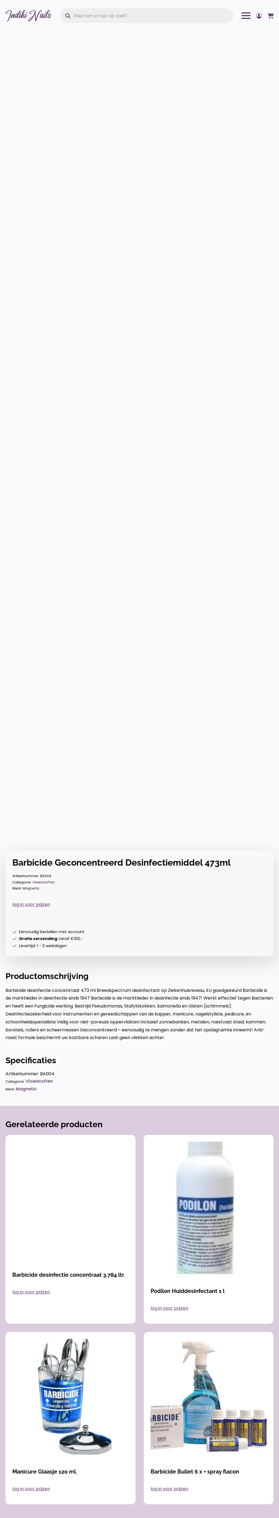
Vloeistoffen (43, 882)
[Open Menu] (246, 15)
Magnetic (31, 888)
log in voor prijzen (31, 904)
